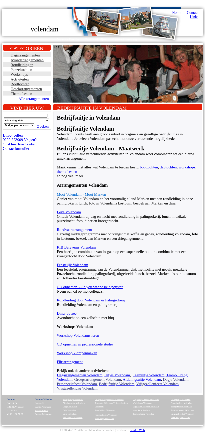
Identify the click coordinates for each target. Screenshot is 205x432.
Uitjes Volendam (117, 375)
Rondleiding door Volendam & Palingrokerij (91, 300)
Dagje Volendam (70, 406)
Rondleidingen (22, 65)
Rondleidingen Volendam (106, 415)
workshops (187, 167)
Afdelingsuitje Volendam (142, 379)
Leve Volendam (69, 212)
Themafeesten (21, 94)
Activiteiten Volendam (72, 417)
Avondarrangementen (27, 60)
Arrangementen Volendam (182, 410)
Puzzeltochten (21, 69)
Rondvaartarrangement (74, 230)
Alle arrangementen (33, 99)
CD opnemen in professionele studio (85, 344)
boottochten (149, 167)
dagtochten (168, 167)
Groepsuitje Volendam (180, 399)
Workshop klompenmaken (77, 353)
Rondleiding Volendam (105, 410)
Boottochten (20, 84)
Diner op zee (66, 313)
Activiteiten (20, 79)
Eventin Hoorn (41, 410)
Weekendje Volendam (104, 418)
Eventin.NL (40, 403)
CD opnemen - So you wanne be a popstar (90, 287)
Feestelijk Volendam (72, 265)
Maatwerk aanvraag (124, 39)
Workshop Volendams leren (78, 335)
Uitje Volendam (69, 414)
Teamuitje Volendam (148, 375)
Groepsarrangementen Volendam (109, 399)
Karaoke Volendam (141, 410)
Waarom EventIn (68, 39)
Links (194, 17)
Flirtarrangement (70, 362)
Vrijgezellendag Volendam (182, 414)
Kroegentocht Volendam (181, 406)
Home (176, 13)
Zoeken (43, 126)
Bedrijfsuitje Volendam (73, 399)
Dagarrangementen (25, 55)
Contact (192, 13)
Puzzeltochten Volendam (182, 403)
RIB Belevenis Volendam (76, 247)
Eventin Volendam (43, 407)
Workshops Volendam (142, 403)
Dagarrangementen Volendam (79, 375)
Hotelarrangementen (26, 89)
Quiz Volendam (69, 410)
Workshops (19, 74)
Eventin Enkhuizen (43, 414)
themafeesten (67, 171)
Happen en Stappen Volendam (146, 406)
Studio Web (137, 430)
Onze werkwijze (95, 39)
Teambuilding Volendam (143, 414)
